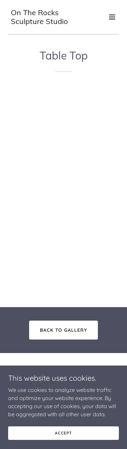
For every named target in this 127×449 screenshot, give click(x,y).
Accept (63, 437)
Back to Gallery (63, 330)
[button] (112, 17)
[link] (47, 22)
